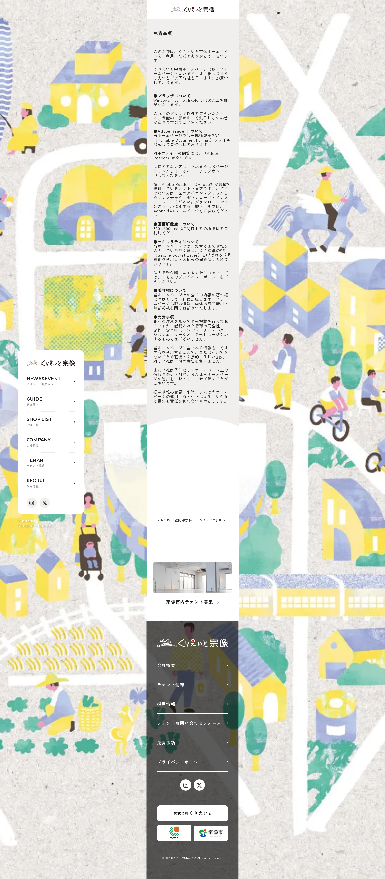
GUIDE (51, 401)
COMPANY (51, 442)
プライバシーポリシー (180, 762)
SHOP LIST (51, 422)
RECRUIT (51, 483)
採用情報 (166, 704)
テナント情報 (171, 684)
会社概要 (166, 665)
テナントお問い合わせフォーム (189, 723)
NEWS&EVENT (51, 381)
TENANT (51, 463)
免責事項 (166, 742)
